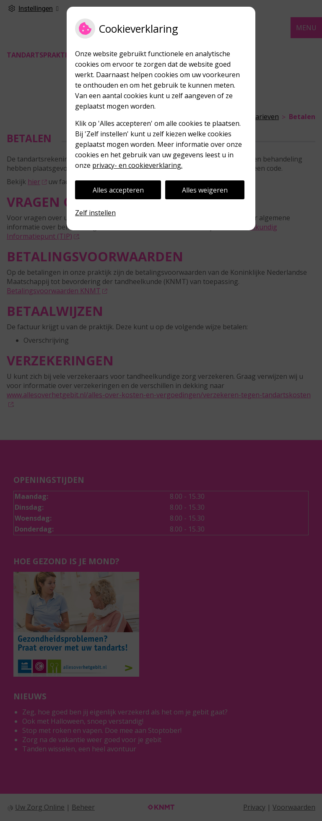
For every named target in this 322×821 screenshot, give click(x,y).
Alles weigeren (205, 190)
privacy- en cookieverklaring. (137, 165)
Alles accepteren (118, 190)
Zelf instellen (95, 212)
